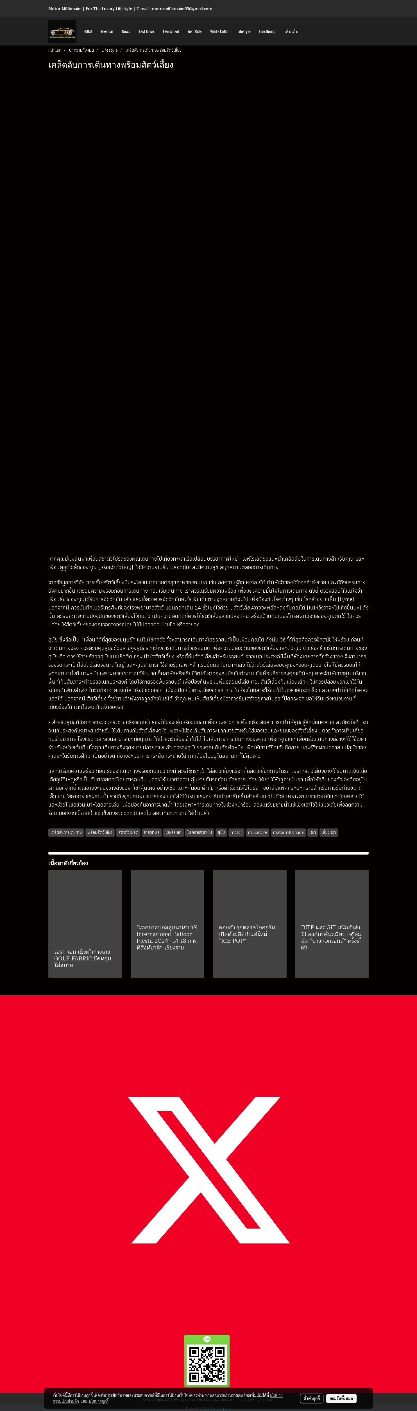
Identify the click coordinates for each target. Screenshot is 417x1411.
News (126, 31)
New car (107, 31)
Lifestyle (243, 31)
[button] (307, 31)
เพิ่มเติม (291, 31)
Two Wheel (171, 31)
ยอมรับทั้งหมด (341, 1398)
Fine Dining (267, 31)
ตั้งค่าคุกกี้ (312, 1398)
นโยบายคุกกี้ (98, 1401)
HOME (87, 31)
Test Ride (194, 31)
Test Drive (146, 31)
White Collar (219, 31)
